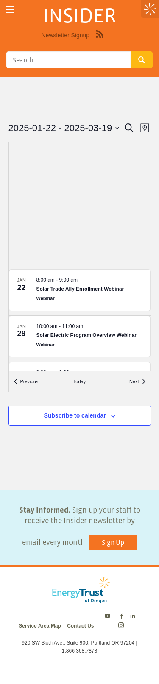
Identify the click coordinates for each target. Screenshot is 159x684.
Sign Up (113, 542)
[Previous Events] (26, 381)
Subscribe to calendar (75, 415)
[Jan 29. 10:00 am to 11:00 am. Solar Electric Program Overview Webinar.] (79, 338)
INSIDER (79, 15)
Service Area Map (40, 626)
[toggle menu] (9, 9)
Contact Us (80, 626)
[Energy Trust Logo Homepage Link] (79, 599)
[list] (79, 320)
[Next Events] (137, 381)
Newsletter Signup (66, 35)
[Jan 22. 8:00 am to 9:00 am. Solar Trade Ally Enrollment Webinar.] (79, 292)
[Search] (68, 59)
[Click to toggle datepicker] (64, 128)
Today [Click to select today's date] (79, 381)
